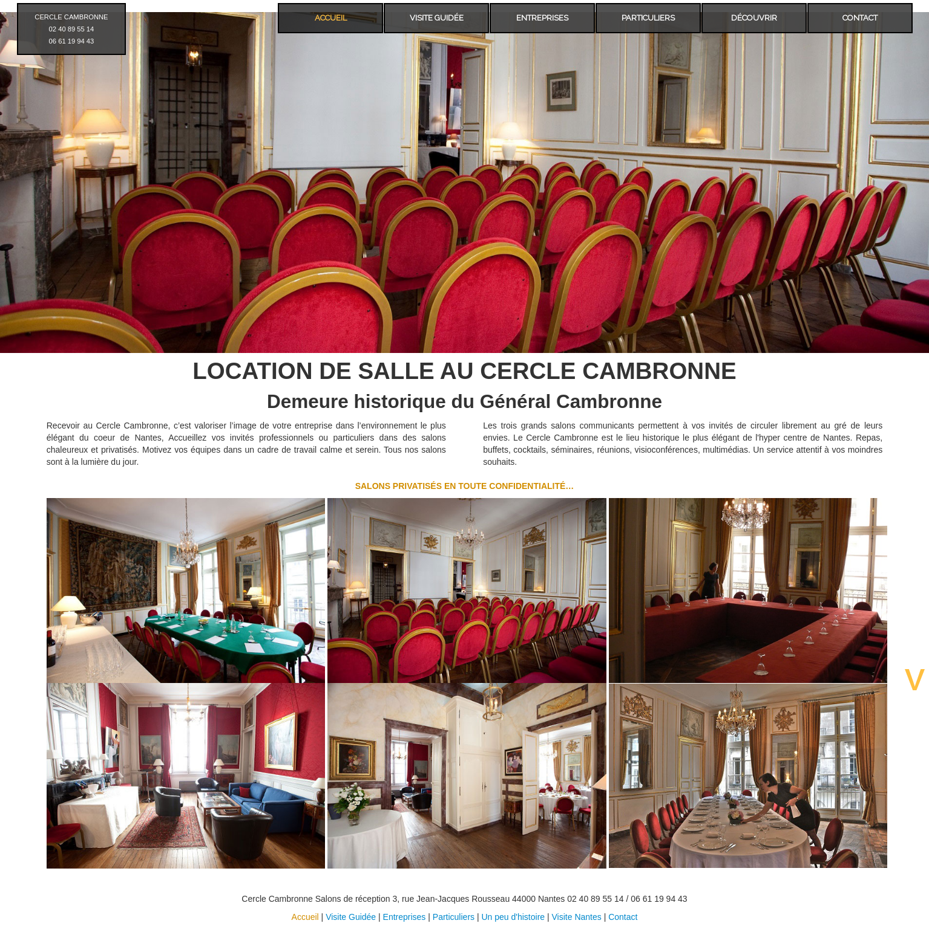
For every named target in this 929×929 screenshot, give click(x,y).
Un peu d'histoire (513, 917)
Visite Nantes (577, 917)
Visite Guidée (351, 917)
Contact (622, 917)
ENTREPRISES (542, 17)
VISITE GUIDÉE (437, 17)
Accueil (305, 917)
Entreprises (404, 917)
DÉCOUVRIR (754, 17)
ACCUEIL (331, 17)
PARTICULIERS (648, 17)
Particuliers (453, 917)
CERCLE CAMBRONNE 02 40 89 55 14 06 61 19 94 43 (71, 29)
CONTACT (860, 17)
